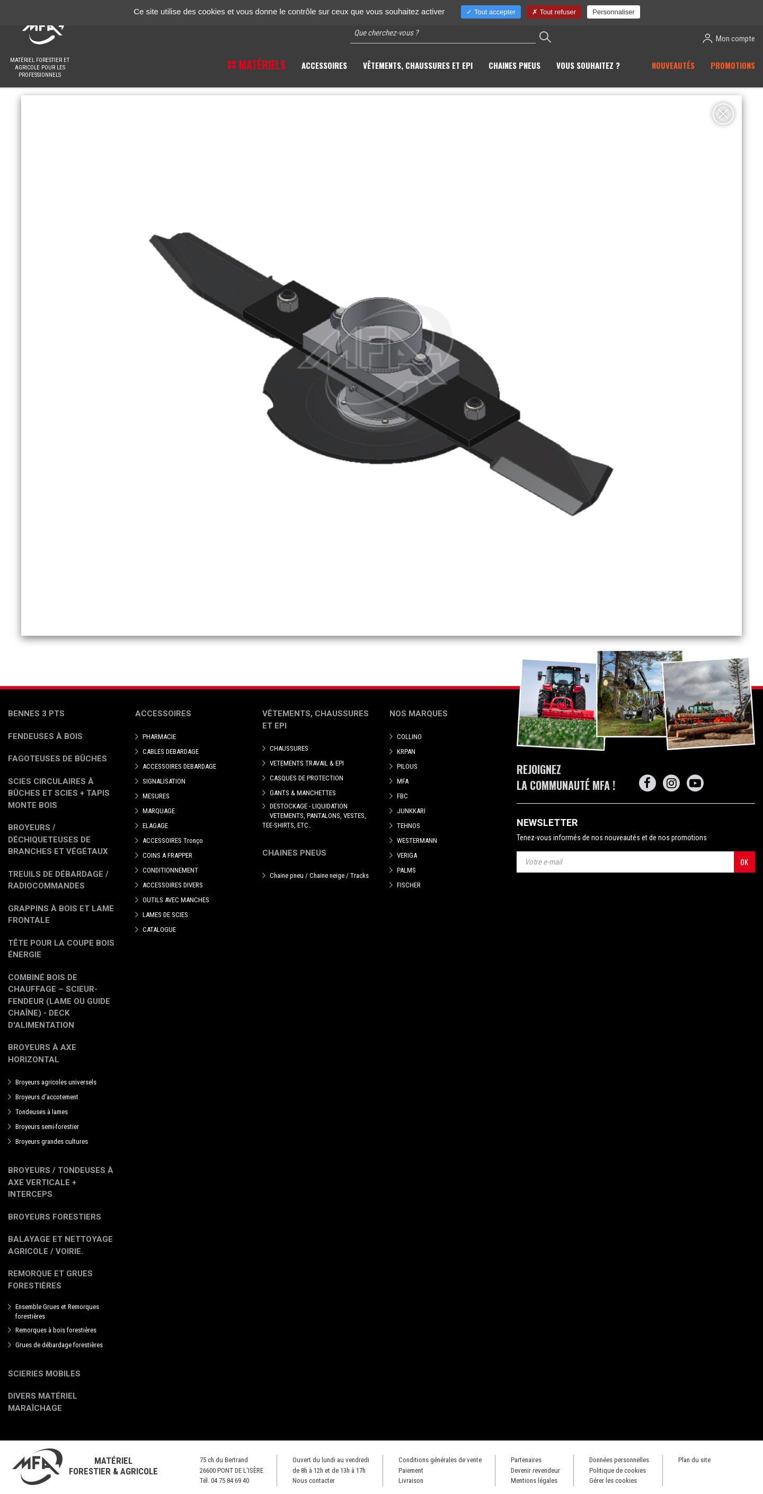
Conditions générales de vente (440, 1460)
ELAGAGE (155, 826)
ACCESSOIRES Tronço (173, 840)
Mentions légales (534, 1480)
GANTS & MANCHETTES (303, 793)
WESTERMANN (417, 840)
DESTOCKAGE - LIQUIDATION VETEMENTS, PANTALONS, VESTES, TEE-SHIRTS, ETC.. (314, 815)
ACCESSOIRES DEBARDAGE (179, 766)
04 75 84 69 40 (230, 1480)
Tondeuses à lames (41, 1112)
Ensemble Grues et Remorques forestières (57, 1311)
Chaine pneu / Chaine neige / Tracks (319, 875)
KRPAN (406, 751)
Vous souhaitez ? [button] (588, 65)
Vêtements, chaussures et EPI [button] (418, 65)
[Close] (723, 114)
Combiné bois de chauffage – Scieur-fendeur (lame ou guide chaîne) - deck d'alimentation (59, 1001)
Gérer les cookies (613, 1480)
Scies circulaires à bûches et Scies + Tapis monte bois (59, 793)
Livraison (410, 1480)
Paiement (410, 1470)
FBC (402, 796)
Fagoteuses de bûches (57, 758)
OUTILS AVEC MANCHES (176, 900)
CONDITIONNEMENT (170, 870)
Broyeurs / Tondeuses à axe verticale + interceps (60, 1182)
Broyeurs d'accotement (46, 1097)
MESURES (156, 796)
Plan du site (694, 1460)
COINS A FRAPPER (167, 855)
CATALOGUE (159, 929)
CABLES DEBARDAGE (171, 751)
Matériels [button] (261, 65)
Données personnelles (619, 1460)
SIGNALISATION (164, 781)
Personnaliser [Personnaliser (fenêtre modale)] (613, 12)
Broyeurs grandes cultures (51, 1141)
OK (744, 861)
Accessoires (163, 713)
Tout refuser (554, 12)
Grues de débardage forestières (59, 1345)
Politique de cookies (617, 1470)
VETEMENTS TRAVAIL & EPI (307, 763)
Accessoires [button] (324, 65)
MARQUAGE (159, 811)
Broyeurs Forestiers (54, 1217)
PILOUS (407, 766)
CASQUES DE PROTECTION (306, 778)
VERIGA (407, 855)
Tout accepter (490, 12)
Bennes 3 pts (36, 713)
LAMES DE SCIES (165, 915)
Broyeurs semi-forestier (47, 1127)
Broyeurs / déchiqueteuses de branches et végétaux (58, 839)
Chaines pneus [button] (514, 65)
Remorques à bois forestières (55, 1330)
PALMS (406, 870)
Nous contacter (313, 1480)
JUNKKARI (411, 811)
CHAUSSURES (289, 748)
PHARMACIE (159, 737)
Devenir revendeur (535, 1470)
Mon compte (729, 38)
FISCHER (409, 885)
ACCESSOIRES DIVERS (173, 885)
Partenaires (526, 1460)
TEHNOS (408, 826)
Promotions (733, 65)
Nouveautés (673, 65)
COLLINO (409, 737)
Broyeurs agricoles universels (55, 1082)
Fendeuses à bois (45, 736)
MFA (403, 781)
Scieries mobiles (44, 1374)
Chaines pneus (294, 853)
